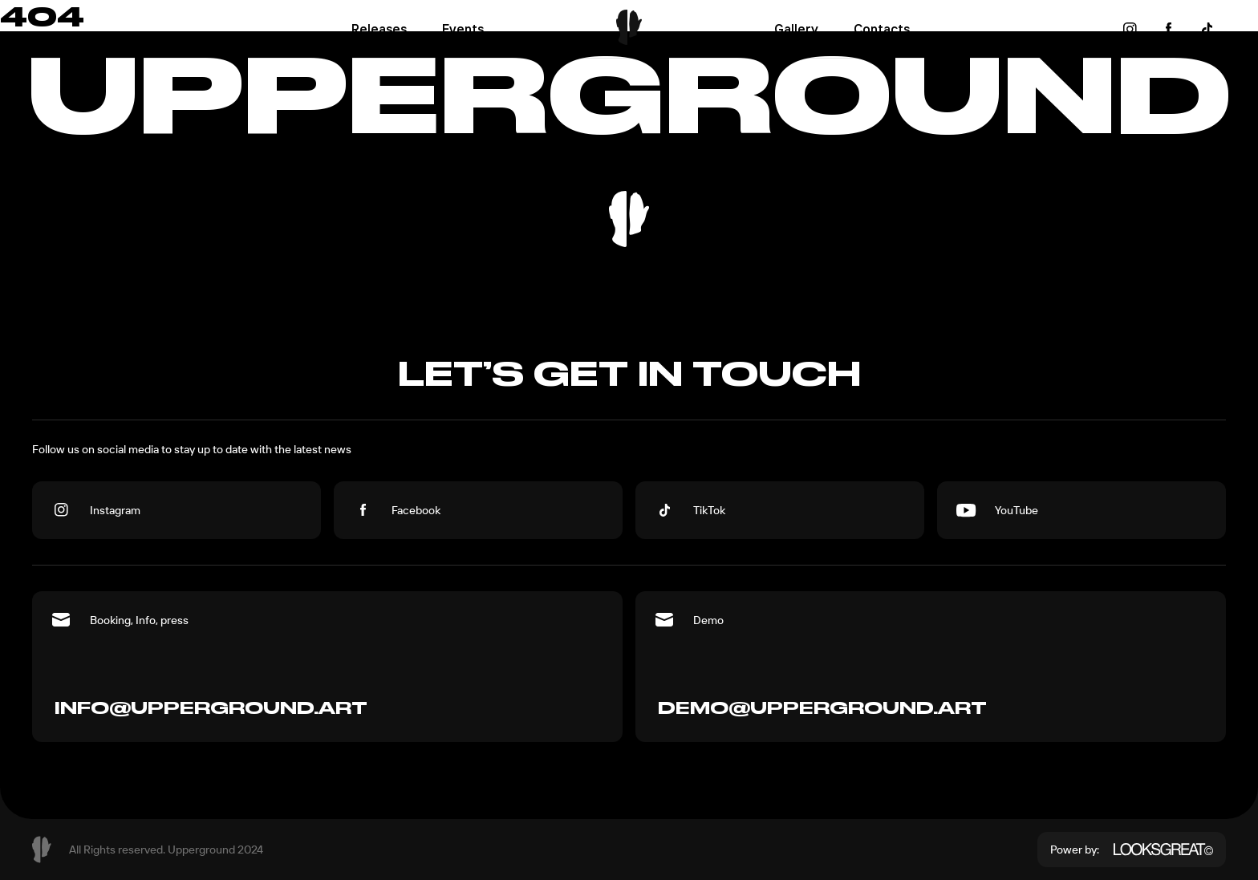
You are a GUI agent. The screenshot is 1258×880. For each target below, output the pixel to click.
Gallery (796, 29)
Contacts (882, 29)
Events (463, 29)
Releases (379, 29)
